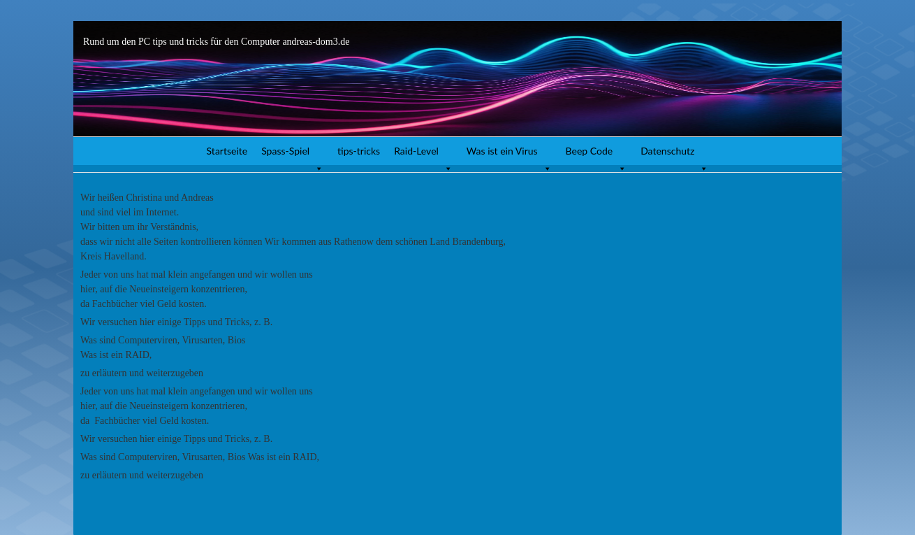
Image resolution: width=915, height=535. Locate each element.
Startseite (227, 151)
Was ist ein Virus (509, 155)
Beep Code (596, 155)
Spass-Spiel (292, 155)
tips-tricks (358, 151)
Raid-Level (423, 155)
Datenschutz (674, 155)
